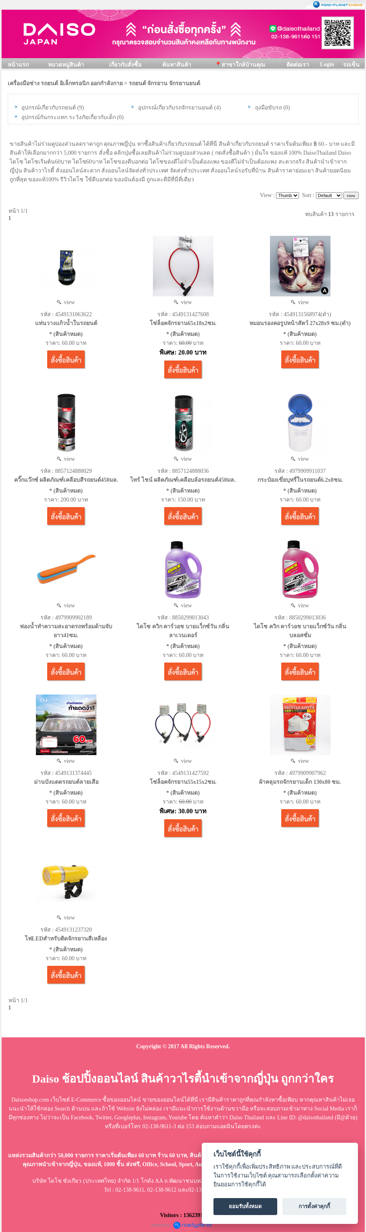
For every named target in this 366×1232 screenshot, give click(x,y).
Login (327, 64)
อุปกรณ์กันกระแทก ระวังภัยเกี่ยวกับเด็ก (68, 117)
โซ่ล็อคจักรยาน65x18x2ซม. (183, 323)
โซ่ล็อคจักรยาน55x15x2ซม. (183, 782)
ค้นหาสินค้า (176, 65)
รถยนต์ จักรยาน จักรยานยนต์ (164, 83)
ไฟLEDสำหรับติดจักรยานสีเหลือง (66, 939)
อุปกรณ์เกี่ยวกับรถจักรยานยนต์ (175, 108)
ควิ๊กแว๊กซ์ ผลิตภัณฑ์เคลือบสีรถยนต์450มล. (66, 480)
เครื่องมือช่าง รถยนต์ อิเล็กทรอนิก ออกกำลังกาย (65, 83)
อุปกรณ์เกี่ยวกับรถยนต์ (48, 108)
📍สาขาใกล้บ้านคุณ (240, 65)
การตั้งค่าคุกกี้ (314, 1206)
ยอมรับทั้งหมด (245, 1206)
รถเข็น (351, 65)
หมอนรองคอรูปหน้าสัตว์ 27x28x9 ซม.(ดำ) (300, 323)
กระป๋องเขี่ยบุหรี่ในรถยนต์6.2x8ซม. (300, 480)
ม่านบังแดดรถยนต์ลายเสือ (66, 782)
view (66, 302)
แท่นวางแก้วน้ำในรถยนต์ (66, 323)
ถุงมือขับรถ (268, 108)
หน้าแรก (18, 65)
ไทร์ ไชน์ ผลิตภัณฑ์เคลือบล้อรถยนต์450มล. (183, 480)
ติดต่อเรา (298, 65)
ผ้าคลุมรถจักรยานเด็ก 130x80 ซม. (300, 782)
